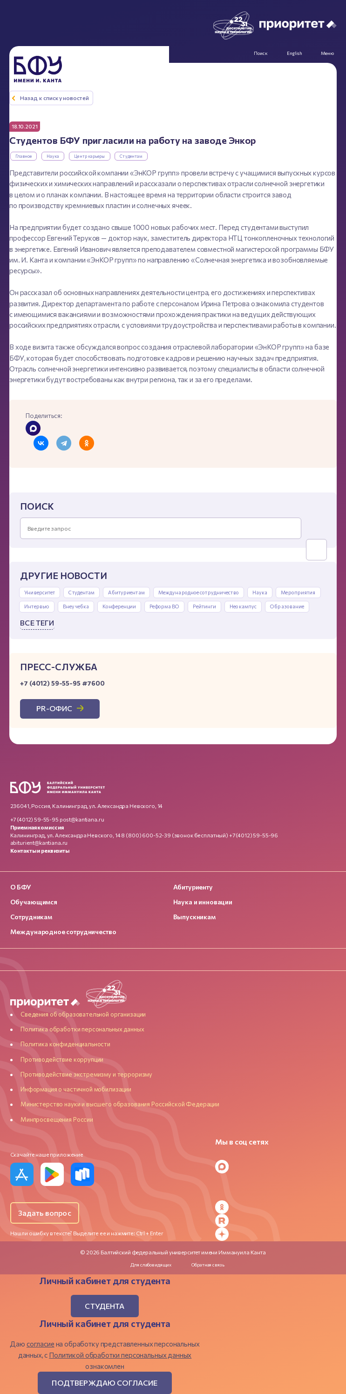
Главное (23, 156)
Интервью (36, 606)
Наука (53, 156)
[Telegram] (275, 1153)
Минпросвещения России (56, 1119)
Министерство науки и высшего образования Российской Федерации (119, 1104)
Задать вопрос (44, 1213)
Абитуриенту (193, 887)
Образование (287, 606)
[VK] (275, 1180)
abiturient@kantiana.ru (39, 843)
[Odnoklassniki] (275, 1207)
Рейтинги (204, 606)
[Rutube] (275, 1220)
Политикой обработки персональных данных (120, 1355)
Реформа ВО (164, 606)
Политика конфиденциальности (65, 1044)
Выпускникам (194, 917)
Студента (104, 1306)
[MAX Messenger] (275, 1166)
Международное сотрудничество (198, 592)
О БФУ (20, 887)
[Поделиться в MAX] (33, 428)
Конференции (119, 606)
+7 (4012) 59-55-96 (253, 835)
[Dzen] (275, 1234)
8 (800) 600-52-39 (145, 835)
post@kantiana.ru (82, 819)
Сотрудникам (31, 917)
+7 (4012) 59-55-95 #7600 (62, 683)
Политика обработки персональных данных (82, 1029)
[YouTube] (275, 1193)
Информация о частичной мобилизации (75, 1089)
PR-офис (55, 708)
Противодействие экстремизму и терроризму (86, 1074)
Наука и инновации (202, 902)
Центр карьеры (89, 156)
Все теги (37, 622)
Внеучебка (76, 606)
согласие (40, 1344)
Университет (39, 592)
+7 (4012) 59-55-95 (34, 819)
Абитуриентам (126, 592)
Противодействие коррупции (61, 1059)
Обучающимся (33, 902)
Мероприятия (298, 592)
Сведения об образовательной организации (83, 1014)
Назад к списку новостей (54, 97)
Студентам (131, 156)
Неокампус (243, 606)
